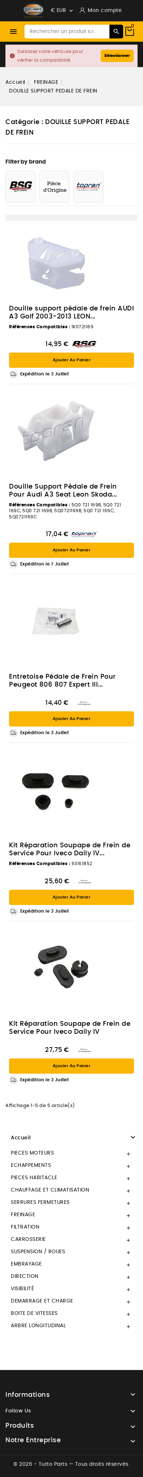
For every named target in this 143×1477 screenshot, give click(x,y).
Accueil (21, 1137)
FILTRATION (25, 1227)
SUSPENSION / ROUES (38, 1251)
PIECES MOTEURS (32, 1153)
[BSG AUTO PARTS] (20, 187)
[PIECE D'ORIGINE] (54, 187)
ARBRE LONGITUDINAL (38, 1325)
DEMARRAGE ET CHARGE (42, 1301)
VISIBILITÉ (22, 1288)
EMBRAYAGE (26, 1264)
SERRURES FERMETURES (40, 1202)
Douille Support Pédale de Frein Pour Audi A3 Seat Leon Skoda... (63, 491)
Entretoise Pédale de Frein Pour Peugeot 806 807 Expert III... (62, 681)
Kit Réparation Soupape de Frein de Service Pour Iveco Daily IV (69, 1028)
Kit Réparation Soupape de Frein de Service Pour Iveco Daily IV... (69, 849)
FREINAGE (23, 1214)
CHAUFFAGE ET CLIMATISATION (50, 1190)
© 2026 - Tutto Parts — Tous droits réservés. (71, 1464)
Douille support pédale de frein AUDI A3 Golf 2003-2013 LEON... (71, 312)
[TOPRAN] (88, 187)
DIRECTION (25, 1276)
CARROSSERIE (28, 1239)
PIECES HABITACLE (34, 1177)
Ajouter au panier (72, 360)
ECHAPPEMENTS (31, 1165)
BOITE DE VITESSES (34, 1313)
